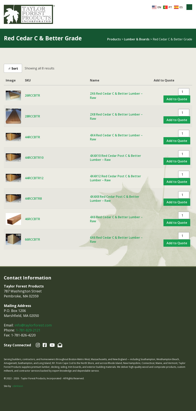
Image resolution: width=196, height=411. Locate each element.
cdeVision (17, 386)
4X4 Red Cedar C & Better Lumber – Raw (116, 137)
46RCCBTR (32, 219)
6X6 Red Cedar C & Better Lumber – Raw (116, 239)
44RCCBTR (32, 137)
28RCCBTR (32, 116)
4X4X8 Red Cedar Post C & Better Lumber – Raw (114, 199)
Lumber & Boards (136, 39)
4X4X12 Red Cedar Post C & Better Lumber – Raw (115, 178)
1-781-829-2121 (28, 330)
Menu (189, 7)
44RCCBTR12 (34, 178)
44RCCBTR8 (33, 198)
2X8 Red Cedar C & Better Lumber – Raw (116, 116)
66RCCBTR (32, 239)
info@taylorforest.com (33, 325)
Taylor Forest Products (29, 14)
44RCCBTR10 (34, 157)
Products (114, 39)
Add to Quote (177, 99)
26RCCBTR (32, 95)
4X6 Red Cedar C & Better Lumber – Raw (116, 219)
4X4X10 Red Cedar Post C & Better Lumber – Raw (115, 158)
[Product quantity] (183, 91)
